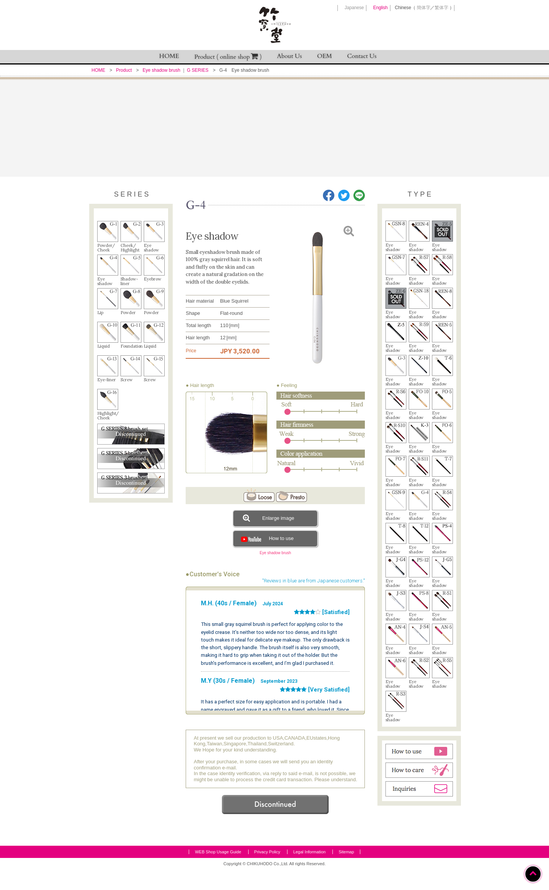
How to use (266, 538)
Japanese (354, 7)
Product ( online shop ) (228, 56)
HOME (169, 56)
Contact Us (362, 56)
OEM (324, 56)
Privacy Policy (267, 872)
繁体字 (441, 7)
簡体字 (423, 7)
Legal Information (309, 872)
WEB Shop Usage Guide (218, 872)
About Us (289, 56)
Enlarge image (268, 518)
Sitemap (346, 872)
